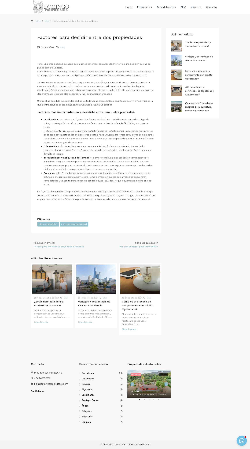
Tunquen (86, 384)
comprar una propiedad (74, 224)
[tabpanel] (149, 384)
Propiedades (144, 7)
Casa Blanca (88, 395)
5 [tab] (160, 400)
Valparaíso (87, 416)
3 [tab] (150, 400)
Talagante (87, 411)
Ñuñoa (85, 405)
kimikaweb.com (118, 444)
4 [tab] (155, 400)
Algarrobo (87, 389)
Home (128, 7)
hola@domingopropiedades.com (51, 384)
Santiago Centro (90, 400)
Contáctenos (37, 391)
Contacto (211, 7)
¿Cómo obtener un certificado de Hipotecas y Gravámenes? (199, 91)
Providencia (88, 373)
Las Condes (88, 378)
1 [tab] (141, 400)
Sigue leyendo (41, 322)
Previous (132, 384)
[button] (242, 441)
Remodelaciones (166, 7)
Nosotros (196, 7)
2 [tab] (145, 400)
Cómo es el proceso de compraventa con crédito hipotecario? (137, 305)
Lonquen (86, 422)
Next (166, 384)
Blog (183, 7)
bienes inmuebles (48, 224)
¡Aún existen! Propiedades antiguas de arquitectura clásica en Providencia (199, 107)
